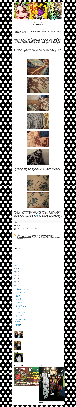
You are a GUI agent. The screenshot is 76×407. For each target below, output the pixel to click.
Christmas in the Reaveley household (22, 292)
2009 (16, 284)
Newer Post (16, 244)
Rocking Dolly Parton (19, 308)
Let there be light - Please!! (20, 303)
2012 (16, 279)
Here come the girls (19, 305)
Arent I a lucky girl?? (19, 298)
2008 (16, 285)
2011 (16, 281)
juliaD (18, 233)
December (18, 286)
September (18, 324)
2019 (16, 269)
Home (19, 19)
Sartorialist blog (37, 215)
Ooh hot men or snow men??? (21, 312)
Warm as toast (18, 316)
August (17, 325)
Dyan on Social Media (44, 19)
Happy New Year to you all (20, 288)
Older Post (59, 244)
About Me (24, 19)
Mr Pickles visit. (18, 299)
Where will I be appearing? (33, 19)
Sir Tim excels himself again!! (21, 319)
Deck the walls (18, 296)
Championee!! (18, 313)
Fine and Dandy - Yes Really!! (21, 306)
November (18, 321)
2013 (16, 278)
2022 (16, 265)
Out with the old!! (19, 302)
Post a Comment (18, 242)
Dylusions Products (54, 19)
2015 (16, 275)
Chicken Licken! (18, 318)
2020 (16, 268)
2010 (16, 282)
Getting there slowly (19, 295)
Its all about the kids (19, 293)
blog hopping (18, 309)
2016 (16, 274)
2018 (16, 271)
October (17, 322)
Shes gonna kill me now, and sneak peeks (23, 289)
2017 (16, 272)
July (17, 327)
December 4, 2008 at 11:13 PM (22, 229)
